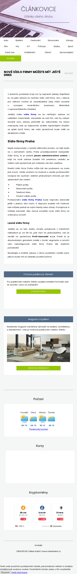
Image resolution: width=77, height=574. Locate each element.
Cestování (35, 40)
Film (6, 46)
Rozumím (5, 572)
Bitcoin (23, 512)
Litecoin (42, 512)
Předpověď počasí (38, 429)
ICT (28, 46)
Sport (70, 46)
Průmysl (42, 46)
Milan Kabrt (34, 551)
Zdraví (48, 52)
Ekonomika (53, 40)
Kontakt (10, 58)
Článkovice (38, 9)
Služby (57, 46)
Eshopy (69, 40)
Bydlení (19, 40)
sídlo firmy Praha (32, 199)
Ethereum (61, 512)
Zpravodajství (66, 52)
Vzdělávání (29, 52)
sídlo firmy (30, 114)
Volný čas (9, 52)
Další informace (19, 572)
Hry (17, 46)
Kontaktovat (38, 291)
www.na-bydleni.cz (38, 368)
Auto (6, 40)
